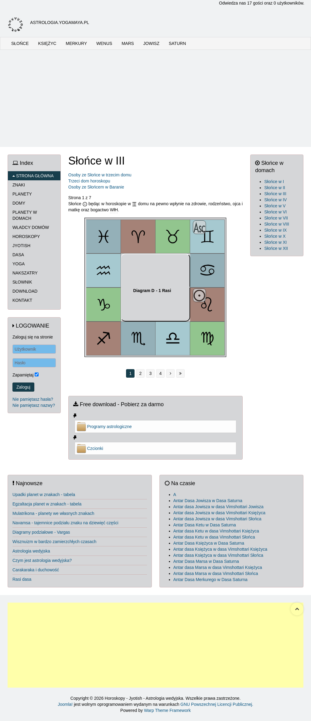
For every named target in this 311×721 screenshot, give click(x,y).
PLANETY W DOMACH (24, 215)
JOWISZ (151, 43)
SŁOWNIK (22, 282)
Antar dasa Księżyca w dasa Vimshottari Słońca (218, 555)
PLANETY (22, 194)
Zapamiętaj (22, 374)
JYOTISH (21, 245)
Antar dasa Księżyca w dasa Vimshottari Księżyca (220, 549)
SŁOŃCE (20, 43)
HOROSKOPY (26, 236)
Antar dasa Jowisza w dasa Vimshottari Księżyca (219, 512)
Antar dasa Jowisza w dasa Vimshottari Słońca (217, 518)
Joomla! (65, 704)
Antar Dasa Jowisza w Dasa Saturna (207, 500)
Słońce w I (274, 181)
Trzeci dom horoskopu (89, 181)
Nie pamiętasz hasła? (32, 399)
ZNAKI (18, 184)
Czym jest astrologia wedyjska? (42, 560)
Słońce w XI (275, 242)
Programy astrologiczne (109, 426)
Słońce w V (274, 205)
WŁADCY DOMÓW (30, 227)
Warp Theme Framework (167, 710)
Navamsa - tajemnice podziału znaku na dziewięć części (65, 522)
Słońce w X (274, 236)
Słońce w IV (275, 199)
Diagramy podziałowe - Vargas (41, 532)
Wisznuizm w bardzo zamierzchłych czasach (54, 541)
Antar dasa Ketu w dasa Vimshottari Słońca (214, 537)
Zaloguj (23, 387)
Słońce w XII (276, 248)
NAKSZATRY (25, 272)
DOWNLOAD (24, 291)
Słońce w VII (276, 218)
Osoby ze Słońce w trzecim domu (100, 174)
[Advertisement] (155, 98)
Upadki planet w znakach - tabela (43, 494)
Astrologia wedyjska (31, 551)
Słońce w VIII (276, 224)
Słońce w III (275, 193)
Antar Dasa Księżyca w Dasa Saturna (208, 543)
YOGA (18, 263)
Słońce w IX (275, 230)
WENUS (104, 43)
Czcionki (95, 448)
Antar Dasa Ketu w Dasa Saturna (204, 524)
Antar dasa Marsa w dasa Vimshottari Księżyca (217, 567)
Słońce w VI (275, 211)
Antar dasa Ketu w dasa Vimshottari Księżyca (216, 531)
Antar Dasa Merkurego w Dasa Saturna (210, 579)
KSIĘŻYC (47, 43)
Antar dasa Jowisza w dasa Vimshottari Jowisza (218, 506)
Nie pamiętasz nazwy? (33, 405)
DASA (18, 254)
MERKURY (76, 43)
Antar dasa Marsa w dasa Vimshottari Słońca (215, 573)
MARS (127, 43)
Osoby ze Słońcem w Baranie (96, 187)
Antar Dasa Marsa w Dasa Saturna (206, 561)
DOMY (18, 203)
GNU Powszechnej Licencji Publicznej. (216, 704)
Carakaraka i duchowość (35, 569)
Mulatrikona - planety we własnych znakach (53, 513)
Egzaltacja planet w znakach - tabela (46, 504)
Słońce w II (274, 187)
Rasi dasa (21, 579)
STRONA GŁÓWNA (33, 175)
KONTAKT (22, 300)
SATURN (177, 43)
